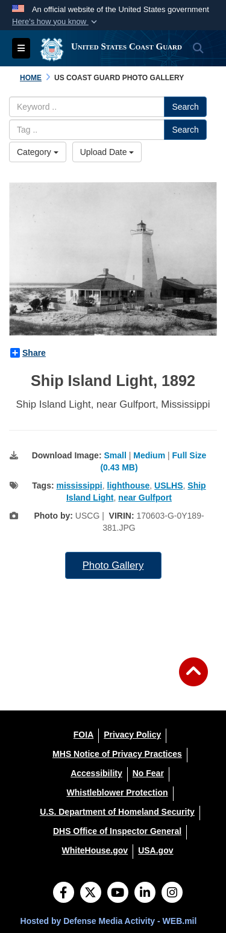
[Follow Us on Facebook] (63, 894)
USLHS (168, 485)
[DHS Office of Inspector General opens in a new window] (117, 831)
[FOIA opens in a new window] (83, 734)
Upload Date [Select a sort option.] (107, 152)
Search (185, 107)
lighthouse (128, 485)
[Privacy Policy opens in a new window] (132, 734)
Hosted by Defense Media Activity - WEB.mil (108, 921)
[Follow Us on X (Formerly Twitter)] (90, 894)
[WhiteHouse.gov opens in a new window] (94, 850)
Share (28, 353)
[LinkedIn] (144, 894)
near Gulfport (145, 497)
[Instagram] (172, 894)
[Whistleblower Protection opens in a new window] (117, 792)
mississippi (79, 485)
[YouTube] (117, 894)
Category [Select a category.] (37, 152)
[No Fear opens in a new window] (148, 773)
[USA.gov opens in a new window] (155, 850)
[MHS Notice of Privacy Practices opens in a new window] (117, 754)
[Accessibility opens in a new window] (96, 773)
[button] (55, 22)
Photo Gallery (113, 565)
